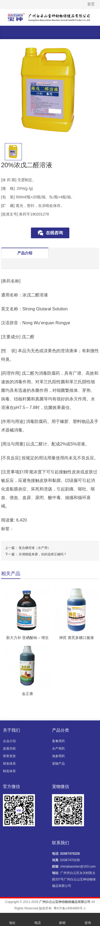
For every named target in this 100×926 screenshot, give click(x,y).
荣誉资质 (9, 756)
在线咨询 (54, 232)
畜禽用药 (58, 741)
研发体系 (9, 763)
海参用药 (58, 756)
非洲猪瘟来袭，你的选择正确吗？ (43, 554)
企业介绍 (9, 741)
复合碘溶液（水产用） (35, 548)
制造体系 (9, 771)
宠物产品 (58, 763)
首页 (91, 4)
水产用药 (58, 748)
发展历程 (9, 748)
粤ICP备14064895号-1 (70, 908)
